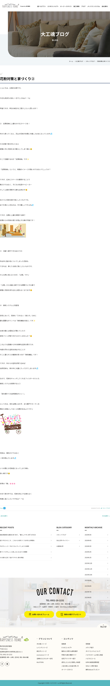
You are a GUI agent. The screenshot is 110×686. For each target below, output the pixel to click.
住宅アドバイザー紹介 (69, 658)
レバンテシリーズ (42, 647)
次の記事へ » (106, 516)
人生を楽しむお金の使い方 (70, 666)
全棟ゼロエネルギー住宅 (45, 658)
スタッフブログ (106, 508)
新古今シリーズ (41, 651)
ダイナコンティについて (93, 651)
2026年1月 (88, 557)
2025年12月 (88, 563)
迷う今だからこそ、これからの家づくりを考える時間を (17, 540)
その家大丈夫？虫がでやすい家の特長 (12, 557)
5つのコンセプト (67, 647)
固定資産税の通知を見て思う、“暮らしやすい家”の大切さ (18, 535)
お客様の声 (59, 546)
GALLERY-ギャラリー (63, 540)
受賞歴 (88, 644)
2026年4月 (88, 540)
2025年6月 (88, 597)
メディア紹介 (90, 647)
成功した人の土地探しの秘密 (71, 662)
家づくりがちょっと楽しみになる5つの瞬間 (13, 552)
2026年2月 (88, 552)
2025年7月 (88, 592)
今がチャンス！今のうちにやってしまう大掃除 (14, 546)
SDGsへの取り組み (92, 666)
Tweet (1, 508)
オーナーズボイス (67, 670)
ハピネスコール (90, 658)
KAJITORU (40, 662)
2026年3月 (88, 546)
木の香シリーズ (41, 644)
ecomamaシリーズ (43, 655)
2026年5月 (88, 535)
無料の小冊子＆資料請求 (70, 651)
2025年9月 (88, 580)
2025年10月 (88, 575)
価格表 (64, 644)
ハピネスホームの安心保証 (94, 655)
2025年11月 (88, 569)
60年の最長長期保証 (92, 662)
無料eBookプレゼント (93, 670)
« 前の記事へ (4, 516)
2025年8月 (88, 586)
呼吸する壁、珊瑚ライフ (69, 655)
